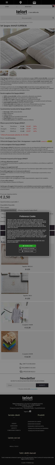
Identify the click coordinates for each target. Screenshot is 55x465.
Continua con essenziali (27, 248)
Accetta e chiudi (27, 246)
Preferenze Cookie (27, 251)
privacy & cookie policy (12, 242)
